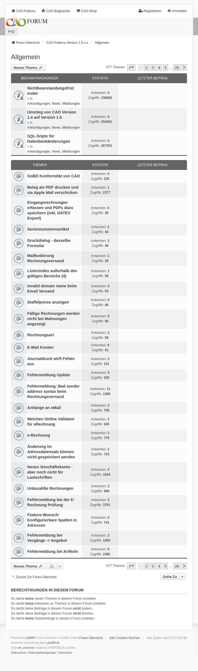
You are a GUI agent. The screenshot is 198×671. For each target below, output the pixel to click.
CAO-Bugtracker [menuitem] (55, 11)
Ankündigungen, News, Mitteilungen (53, 103)
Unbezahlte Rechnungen (50, 488)
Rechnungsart (40, 335)
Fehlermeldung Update (48, 375)
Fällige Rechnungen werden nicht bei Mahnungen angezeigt (53, 318)
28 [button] (177, 67)
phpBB (30, 637)
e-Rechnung (38, 435)
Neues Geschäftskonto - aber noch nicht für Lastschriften (50, 472)
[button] (131, 67)
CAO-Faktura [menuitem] (23, 11)
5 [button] (165, 67)
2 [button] (146, 67)
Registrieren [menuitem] (150, 11)
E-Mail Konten (40, 347)
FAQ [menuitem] (11, 32)
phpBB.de (53, 642)
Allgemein (25, 57)
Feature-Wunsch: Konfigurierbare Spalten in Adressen (52, 520)
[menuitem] (18, 652)
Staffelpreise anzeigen (48, 302)
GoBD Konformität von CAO (53, 176)
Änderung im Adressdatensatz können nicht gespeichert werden (51, 451)
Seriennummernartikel (48, 229)
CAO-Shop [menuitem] (86, 11)
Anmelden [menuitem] (177, 11)
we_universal (26, 647)
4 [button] (159, 67)
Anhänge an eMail (44, 407)
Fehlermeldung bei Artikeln (52, 551)
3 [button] (153, 67)
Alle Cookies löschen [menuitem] (124, 638)
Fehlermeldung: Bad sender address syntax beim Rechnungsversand (53, 391)
